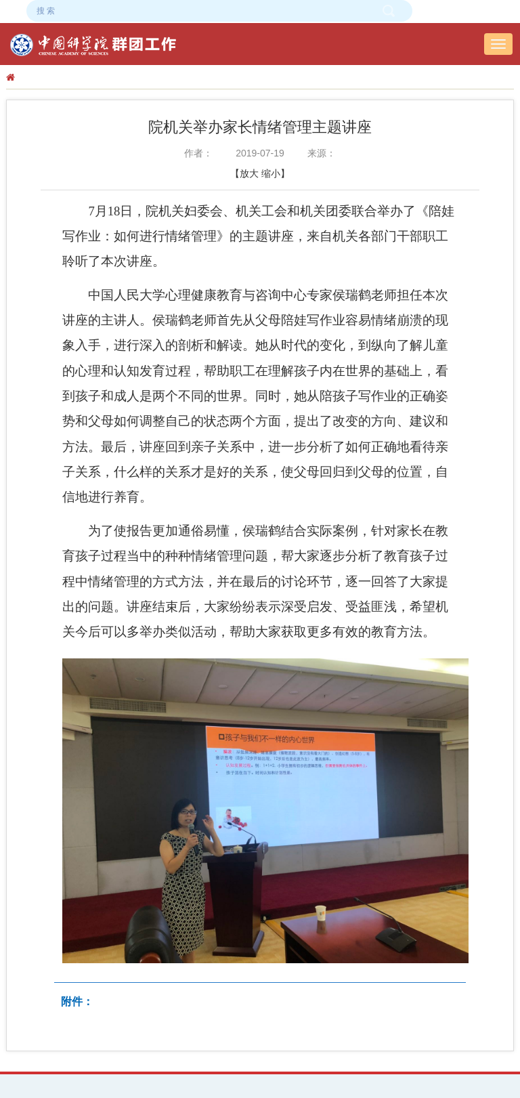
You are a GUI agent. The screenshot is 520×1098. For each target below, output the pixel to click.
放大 (249, 173)
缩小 (270, 173)
